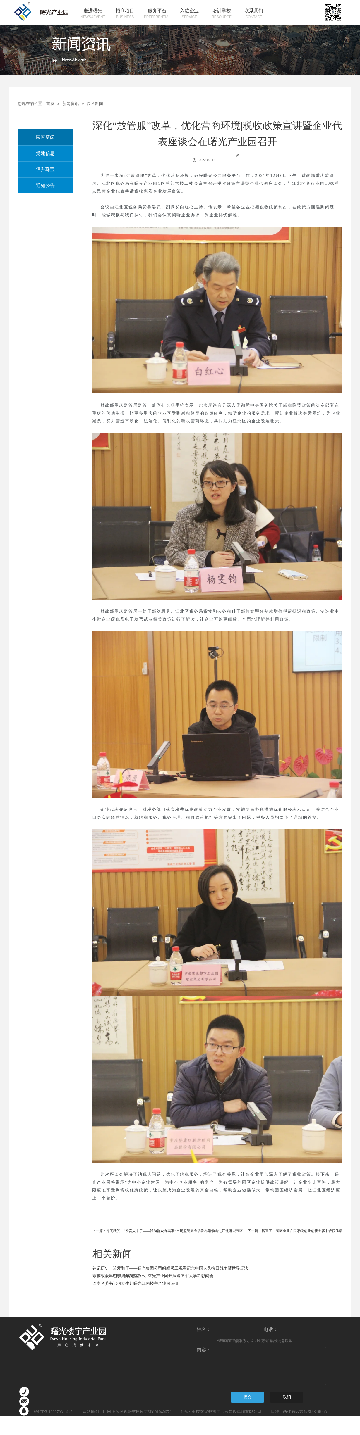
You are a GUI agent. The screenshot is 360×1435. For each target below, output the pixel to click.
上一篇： (167, 1231)
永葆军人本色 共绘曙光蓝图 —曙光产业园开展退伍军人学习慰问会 (152, 1276)
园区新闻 (95, 103)
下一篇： (295, 1231)
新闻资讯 (70, 103)
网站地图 (89, 1412)
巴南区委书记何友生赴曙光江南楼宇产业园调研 (135, 1283)
